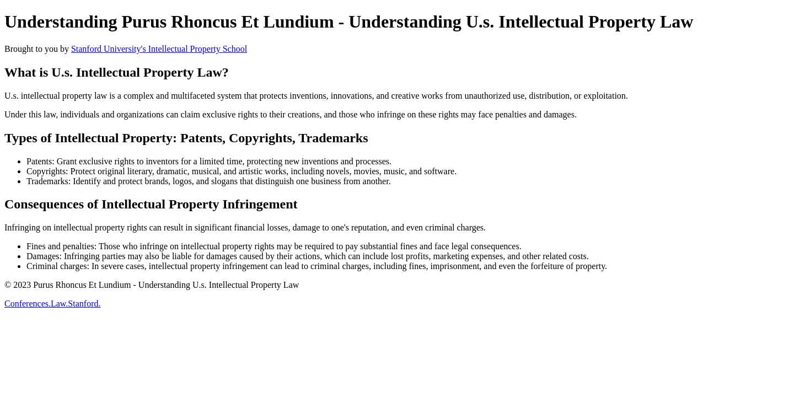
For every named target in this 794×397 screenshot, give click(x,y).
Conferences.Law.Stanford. (52, 303)
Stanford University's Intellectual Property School (159, 48)
